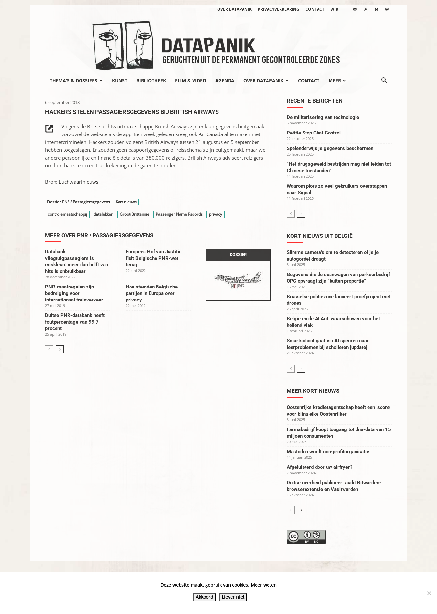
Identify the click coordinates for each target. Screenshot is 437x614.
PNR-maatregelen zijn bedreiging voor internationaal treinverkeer (74, 293)
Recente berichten (315, 100)
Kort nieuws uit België (320, 236)
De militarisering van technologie (323, 117)
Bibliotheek (151, 80)
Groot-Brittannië (134, 214)
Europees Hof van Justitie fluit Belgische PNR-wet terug (153, 258)
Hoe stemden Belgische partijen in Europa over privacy (152, 293)
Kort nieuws (126, 202)
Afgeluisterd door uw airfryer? (319, 467)
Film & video (190, 80)
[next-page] (60, 349)
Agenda (224, 80)
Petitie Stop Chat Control (314, 133)
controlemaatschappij (67, 214)
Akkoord (204, 597)
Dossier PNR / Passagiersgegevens (78, 202)
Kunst (119, 80)
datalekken (103, 214)
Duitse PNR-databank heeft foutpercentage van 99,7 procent (75, 322)
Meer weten (264, 585)
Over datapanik (234, 9)
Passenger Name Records (179, 214)
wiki (335, 9)
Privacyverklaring (278, 9)
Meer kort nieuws (313, 391)
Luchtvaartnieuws (78, 181)
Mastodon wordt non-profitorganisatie (328, 451)
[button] (384, 81)
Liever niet (233, 597)
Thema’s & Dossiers (76, 80)
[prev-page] (49, 349)
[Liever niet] (429, 593)
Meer (337, 80)
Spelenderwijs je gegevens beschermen (330, 148)
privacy (215, 214)
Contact (315, 9)
